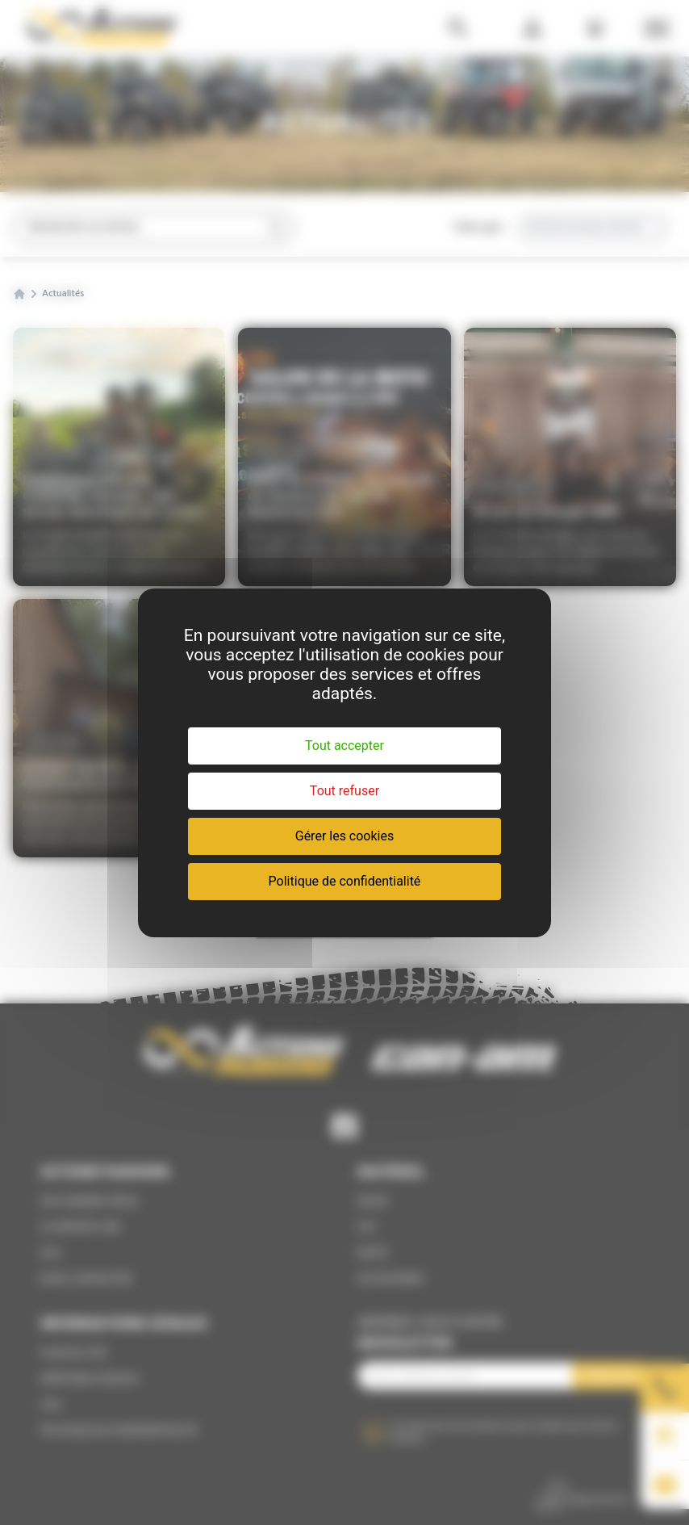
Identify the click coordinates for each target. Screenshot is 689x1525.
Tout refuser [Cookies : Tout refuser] (344, 790)
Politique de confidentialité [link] (345, 881)
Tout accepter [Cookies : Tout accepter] (344, 745)
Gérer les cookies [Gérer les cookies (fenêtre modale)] (345, 836)
